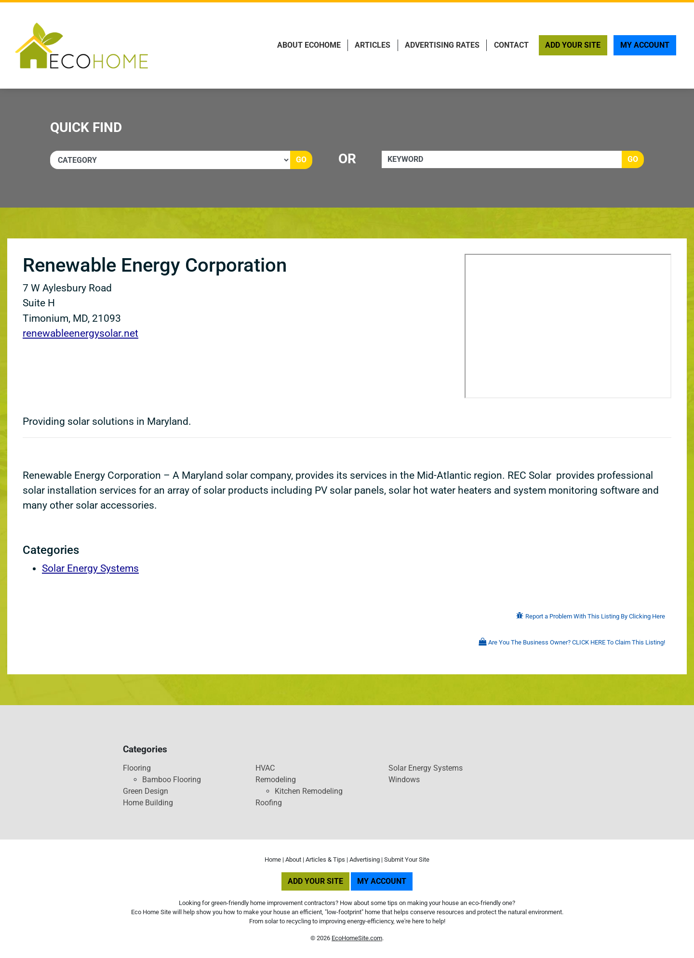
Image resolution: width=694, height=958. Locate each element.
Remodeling (275, 779)
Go (301, 159)
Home (273, 859)
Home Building (148, 802)
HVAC (265, 768)
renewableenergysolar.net (80, 333)
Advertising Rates (442, 45)
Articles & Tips (325, 859)
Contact (511, 45)
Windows (404, 779)
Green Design (145, 791)
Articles (372, 45)
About (293, 859)
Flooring (137, 768)
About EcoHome (309, 45)
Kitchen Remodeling (309, 791)
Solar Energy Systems (90, 568)
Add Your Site (573, 45)
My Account (644, 45)
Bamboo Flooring (171, 779)
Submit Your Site (406, 859)
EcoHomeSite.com (357, 938)
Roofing (268, 802)
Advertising (364, 859)
